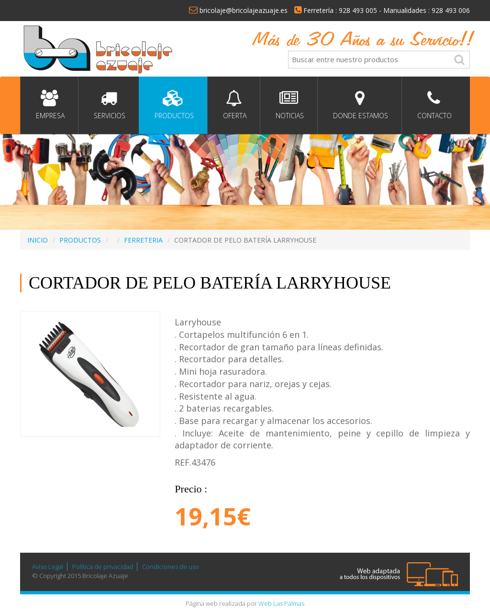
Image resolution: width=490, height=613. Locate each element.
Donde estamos (359, 105)
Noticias (289, 105)
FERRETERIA (143, 240)
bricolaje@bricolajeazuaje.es (238, 10)
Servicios (108, 105)
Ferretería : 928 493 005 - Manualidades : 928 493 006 (382, 10)
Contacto (433, 105)
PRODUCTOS (80, 240)
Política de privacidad (102, 566)
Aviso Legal (47, 566)
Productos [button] (173, 105)
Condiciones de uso (170, 566)
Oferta (233, 105)
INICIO (37, 240)
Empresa (49, 105)
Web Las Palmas (281, 603)
